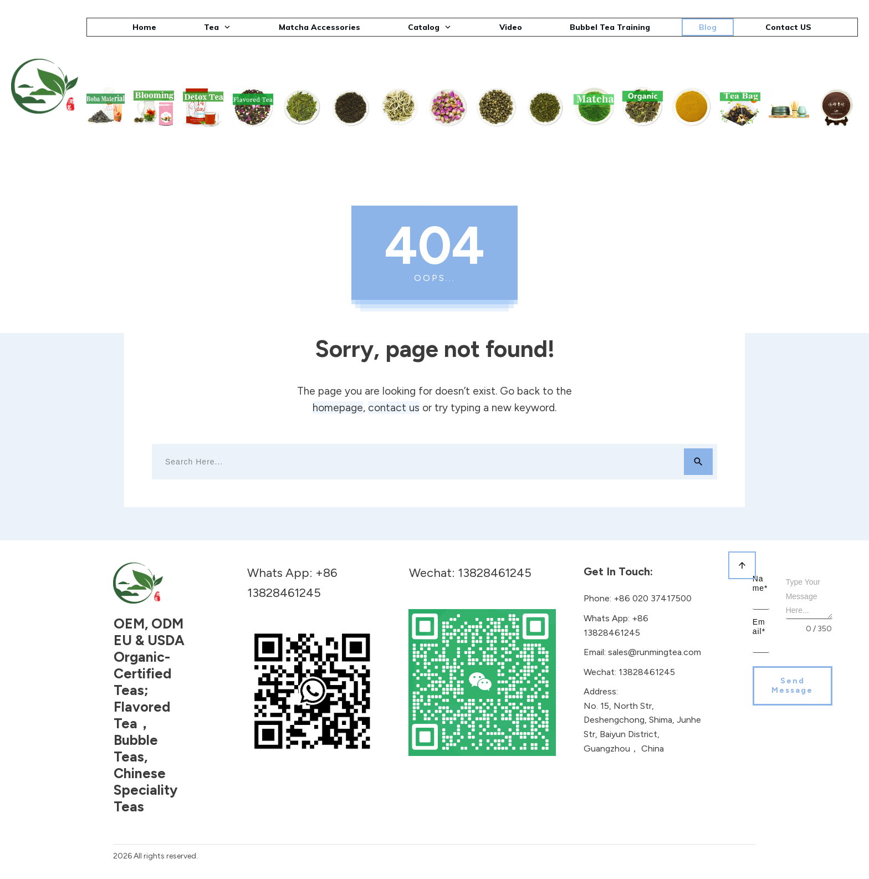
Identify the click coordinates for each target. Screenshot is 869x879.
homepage (338, 407)
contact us (394, 407)
